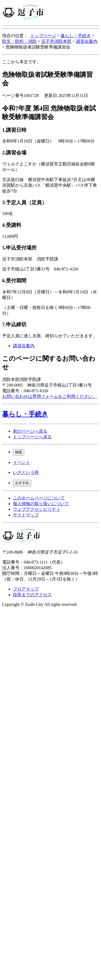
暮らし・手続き (76, 35)
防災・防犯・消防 (19, 41)
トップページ (43, 35)
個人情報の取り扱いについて (41, 503)
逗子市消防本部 (56, 41)
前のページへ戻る (30, 431)
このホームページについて (39, 498)
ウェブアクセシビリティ (36, 509)
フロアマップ (26, 589)
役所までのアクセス (32, 594)
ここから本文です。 (21, 62)
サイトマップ (26, 515)
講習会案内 (86, 41)
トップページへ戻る (32, 437)
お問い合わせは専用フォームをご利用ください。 (49, 396)
